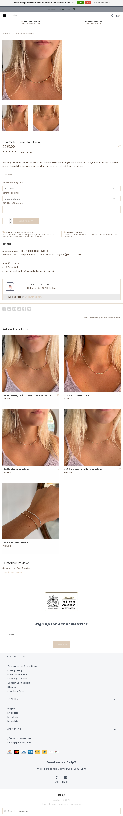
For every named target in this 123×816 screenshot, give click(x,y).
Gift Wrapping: (10, 192)
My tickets (12, 717)
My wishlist (13, 721)
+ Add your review (12, 572)
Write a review (25, 152)
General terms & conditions (22, 666)
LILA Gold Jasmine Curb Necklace (83, 469)
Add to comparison (111, 317)
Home (5, 33)
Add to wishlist (91, 317)
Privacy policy (14, 670)
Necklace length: (12, 182)
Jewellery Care (15, 691)
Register (11, 708)
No (88, 3)
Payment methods (17, 674)
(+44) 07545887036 (19, 738)
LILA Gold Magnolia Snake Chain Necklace (26, 395)
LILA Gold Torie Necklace (22, 33)
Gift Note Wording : (13, 203)
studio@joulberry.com (19, 742)
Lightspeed (75, 804)
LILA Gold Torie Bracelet (15, 542)
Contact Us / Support (18, 682)
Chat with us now (34, 296)
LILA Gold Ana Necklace (15, 469)
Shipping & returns (17, 678)
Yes (80, 3)
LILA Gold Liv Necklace (76, 395)
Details (7, 244)
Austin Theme (49, 804)
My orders (12, 712)
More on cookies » (101, 3)
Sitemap (12, 687)
